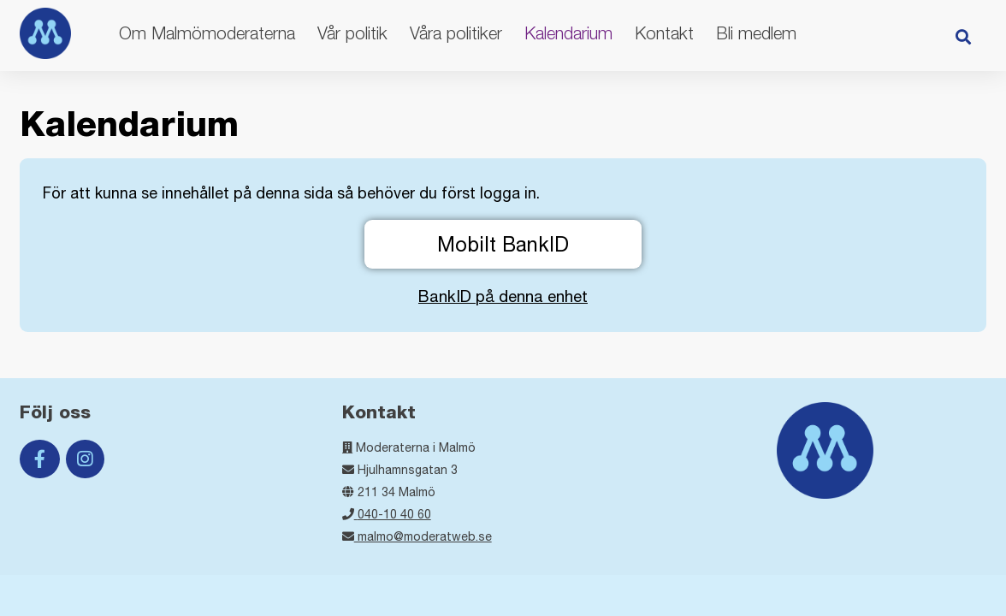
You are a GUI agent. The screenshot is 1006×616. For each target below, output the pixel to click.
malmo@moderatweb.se (417, 536)
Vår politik (352, 33)
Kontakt (664, 33)
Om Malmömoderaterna (207, 33)
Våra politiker (456, 33)
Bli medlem (756, 33)
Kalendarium (568, 33)
